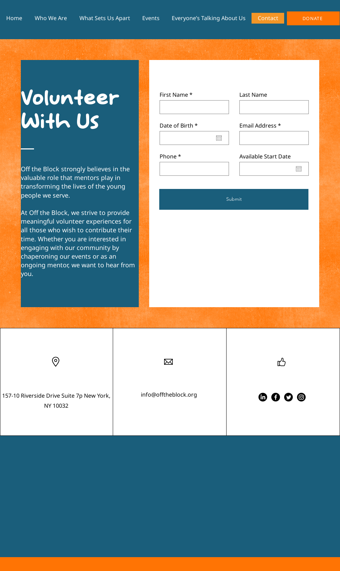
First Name (174, 94)
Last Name (253, 94)
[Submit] (233, 199)
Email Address (258, 125)
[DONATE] (313, 18)
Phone (168, 156)
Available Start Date (265, 156)
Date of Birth (180, 125)
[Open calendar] (219, 138)
